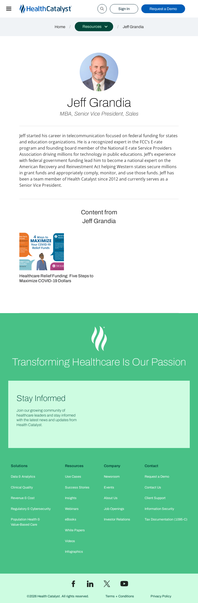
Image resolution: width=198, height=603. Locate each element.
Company (112, 466)
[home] (52, 9)
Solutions (19, 466)
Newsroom (112, 476)
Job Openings (114, 509)
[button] (9, 9)
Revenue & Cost (23, 498)
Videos (70, 541)
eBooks (70, 519)
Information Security (159, 509)
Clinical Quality (22, 487)
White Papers (75, 530)
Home (60, 27)
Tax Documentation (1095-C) (166, 519)
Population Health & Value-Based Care (25, 522)
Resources (74, 466)
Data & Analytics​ (23, 476)
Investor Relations (117, 519)
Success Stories (77, 487)
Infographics (74, 551)
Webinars (72, 509)
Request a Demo (163, 9)
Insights (71, 498)
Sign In (124, 9)
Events (109, 487)
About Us (111, 498)
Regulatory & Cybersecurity (31, 509)
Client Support (155, 498)
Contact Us (153, 487)
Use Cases (73, 476)
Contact (151, 466)
